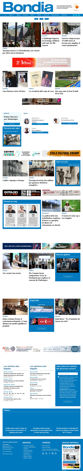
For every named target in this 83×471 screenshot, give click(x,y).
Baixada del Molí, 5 (40, 132)
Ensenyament (41, 304)
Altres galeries (67, 276)
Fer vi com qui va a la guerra (11, 131)
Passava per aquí (55, 15)
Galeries (39, 15)
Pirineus (46, 18)
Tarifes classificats (46, 447)
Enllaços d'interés (28, 458)
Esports (36, 18)
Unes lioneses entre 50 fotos (14, 91)
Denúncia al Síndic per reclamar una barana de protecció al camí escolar (14, 374)
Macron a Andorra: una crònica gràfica (67, 270)
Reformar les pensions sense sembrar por (40, 396)
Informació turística (28, 451)
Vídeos (7, 410)
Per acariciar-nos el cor (67, 120)
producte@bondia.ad (56, 450)
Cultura (41, 18)
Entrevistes (25, 15)
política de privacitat (71, 397)
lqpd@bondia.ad (63, 389)
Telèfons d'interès (28, 456)
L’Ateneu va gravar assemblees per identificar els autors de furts (13, 387)
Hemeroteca (64, 15)
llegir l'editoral (12, 124)
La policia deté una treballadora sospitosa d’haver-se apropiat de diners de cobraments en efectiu (51, 220)
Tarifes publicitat (46, 445)
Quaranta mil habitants (36, 390)
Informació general (28, 450)
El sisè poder (33, 384)
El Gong (69, 123)
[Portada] (5, 15)
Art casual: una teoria (12, 273)
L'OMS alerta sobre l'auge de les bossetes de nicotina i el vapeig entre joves (15, 430)
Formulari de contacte (8, 453)
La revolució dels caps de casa (41, 91)
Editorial (18, 15)
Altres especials (41, 328)
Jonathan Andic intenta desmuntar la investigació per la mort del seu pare (42, 430)
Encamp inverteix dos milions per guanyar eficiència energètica (41, 182)
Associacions (27, 453)
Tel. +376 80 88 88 (7, 451)
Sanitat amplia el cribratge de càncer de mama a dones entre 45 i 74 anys (67, 430)
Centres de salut (27, 454)
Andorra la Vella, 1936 (74, 165)
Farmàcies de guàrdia (29, 445)
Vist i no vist (46, 15)
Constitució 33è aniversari (41, 317)
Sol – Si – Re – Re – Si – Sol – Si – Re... (14, 393)
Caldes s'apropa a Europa (13, 180)
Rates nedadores (36, 130)
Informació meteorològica (29, 447)
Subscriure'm (67, 401)
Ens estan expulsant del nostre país (40, 373)
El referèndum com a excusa (38, 379)
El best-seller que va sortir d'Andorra (14, 380)
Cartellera (26, 448)
